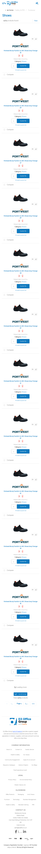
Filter (36, 21)
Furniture (7, 799)
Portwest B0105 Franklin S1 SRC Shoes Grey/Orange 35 (20, 51)
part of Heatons (17, 731)
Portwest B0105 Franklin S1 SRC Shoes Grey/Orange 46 (20, 657)
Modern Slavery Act (20, 785)
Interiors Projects (23, 765)
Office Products (10, 794)
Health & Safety (15, 754)
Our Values (26, 754)
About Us (9, 749)
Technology (16, 799)
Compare (8, 74)
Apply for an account (29, 760)
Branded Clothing (23, 804)
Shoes (24, 61)
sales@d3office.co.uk (20, 827)
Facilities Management (29, 799)
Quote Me (23, 66)
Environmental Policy (26, 779)
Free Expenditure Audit (20, 770)
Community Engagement (12, 760)
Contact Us (18, 749)
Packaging (21, 794)
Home (9, 10)
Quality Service (29, 749)
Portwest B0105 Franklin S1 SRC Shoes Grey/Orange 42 (20, 437)
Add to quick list (20, 70)
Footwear (31, 10)
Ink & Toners (30, 794)
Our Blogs (34, 765)
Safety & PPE (20, 10)
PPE (33, 804)
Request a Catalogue (9, 765)
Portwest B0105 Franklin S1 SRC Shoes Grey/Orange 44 (20, 547)
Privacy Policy (12, 779)
